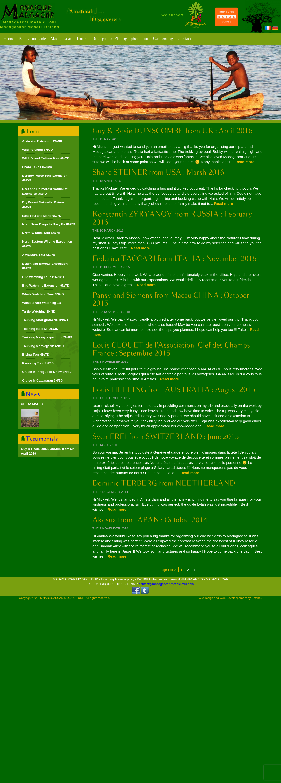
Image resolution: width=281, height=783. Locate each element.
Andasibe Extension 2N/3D (42, 141)
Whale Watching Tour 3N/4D (43, 294)
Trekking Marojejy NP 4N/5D (43, 346)
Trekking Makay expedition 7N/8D (47, 337)
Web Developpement (233, 598)
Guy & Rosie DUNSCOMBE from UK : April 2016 (49, 451)
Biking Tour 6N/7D (35, 354)
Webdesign (206, 598)
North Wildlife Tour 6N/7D (41, 233)
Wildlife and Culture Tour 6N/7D (45, 158)
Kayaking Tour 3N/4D (38, 363)
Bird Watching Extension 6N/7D (45, 285)
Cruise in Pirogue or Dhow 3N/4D (47, 372)
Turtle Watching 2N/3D (38, 311)
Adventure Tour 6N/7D (38, 255)
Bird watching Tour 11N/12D (43, 277)
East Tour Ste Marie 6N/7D (41, 216)
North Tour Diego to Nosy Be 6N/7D (48, 224)
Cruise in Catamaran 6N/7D (42, 380)
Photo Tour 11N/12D (37, 167)
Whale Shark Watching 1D (41, 303)
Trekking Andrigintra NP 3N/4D (45, 320)
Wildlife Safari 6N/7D (37, 149)
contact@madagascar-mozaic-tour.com (166, 584)
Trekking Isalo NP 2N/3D (40, 329)
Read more (244, 162)
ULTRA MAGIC (32, 404)
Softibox (257, 598)
